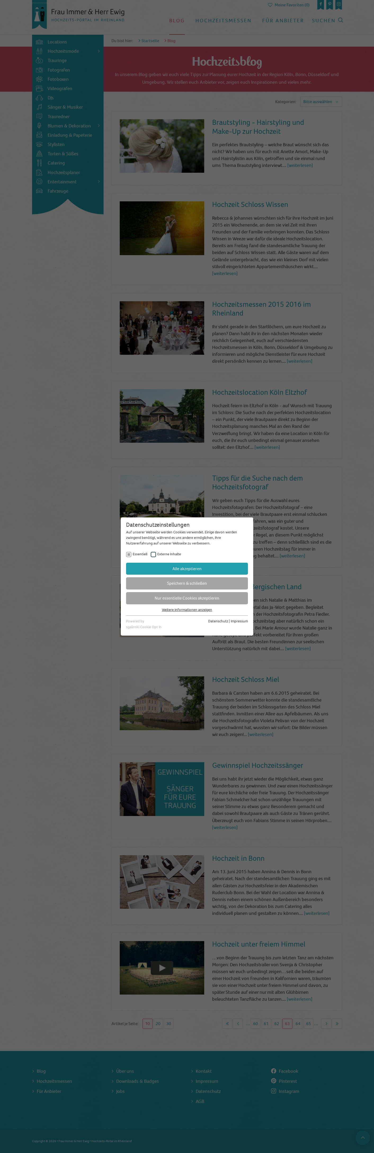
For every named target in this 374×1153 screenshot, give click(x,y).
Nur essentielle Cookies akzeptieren (187, 598)
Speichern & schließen (187, 583)
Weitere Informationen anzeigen (187, 609)
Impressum (239, 621)
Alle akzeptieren (187, 568)
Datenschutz (218, 621)
